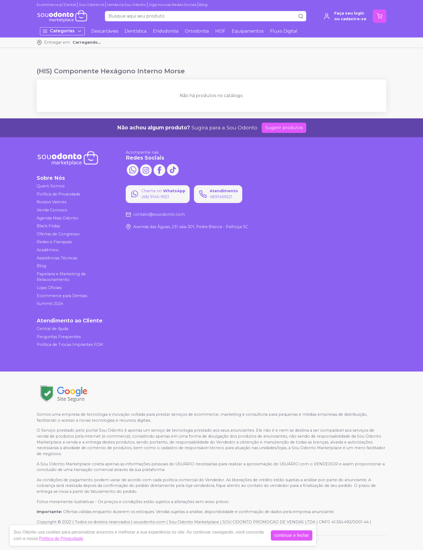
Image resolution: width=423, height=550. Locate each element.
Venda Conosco (52, 210)
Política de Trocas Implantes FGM (70, 344)
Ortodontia (197, 31)
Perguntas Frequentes (59, 336)
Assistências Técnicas (57, 258)
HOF (220, 31)
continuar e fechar (291, 535)
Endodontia (165, 31)
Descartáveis (104, 31)
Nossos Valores (51, 202)
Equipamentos (248, 31)
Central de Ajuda (52, 328)
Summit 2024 (50, 303)
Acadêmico (48, 250)
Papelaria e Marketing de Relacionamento (61, 276)
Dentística (135, 31)
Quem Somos (50, 186)
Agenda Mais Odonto (57, 218)
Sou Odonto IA (91, 5)
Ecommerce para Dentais (62, 295)
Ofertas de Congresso (58, 234)
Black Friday (48, 226)
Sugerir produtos (284, 127)
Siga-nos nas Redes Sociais (172, 5)
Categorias (62, 31)
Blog (203, 5)
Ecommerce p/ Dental (56, 5)
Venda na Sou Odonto (126, 5)
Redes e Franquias (54, 242)
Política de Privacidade (58, 194)
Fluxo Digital (283, 31)
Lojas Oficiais (49, 287)
